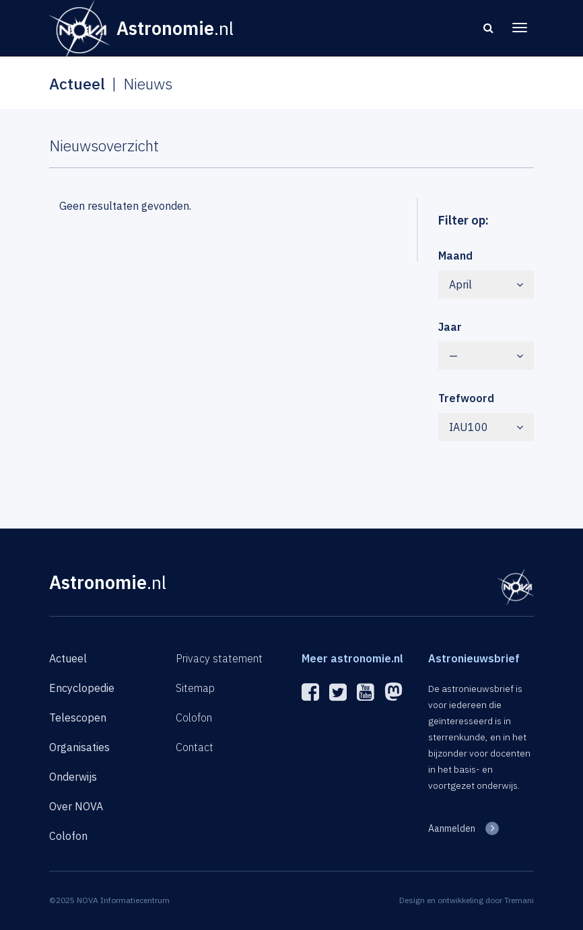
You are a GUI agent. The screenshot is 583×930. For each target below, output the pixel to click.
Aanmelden (451, 828)
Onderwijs (73, 776)
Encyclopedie (81, 688)
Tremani (519, 900)
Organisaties (79, 747)
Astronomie (107, 582)
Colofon (68, 836)
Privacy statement (219, 658)
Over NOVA (76, 806)
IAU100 (486, 427)
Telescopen (77, 717)
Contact (194, 747)
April (486, 284)
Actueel (68, 658)
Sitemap (195, 688)
